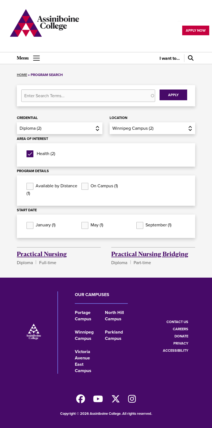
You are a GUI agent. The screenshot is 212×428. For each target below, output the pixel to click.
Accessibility (175, 350)
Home (22, 74)
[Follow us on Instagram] (132, 400)
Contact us (177, 321)
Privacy (180, 343)
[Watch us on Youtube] (98, 400)
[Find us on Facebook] (80, 400)
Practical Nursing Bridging (149, 254)
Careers (180, 329)
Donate (181, 336)
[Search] (189, 58)
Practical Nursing (42, 254)
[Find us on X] (115, 400)
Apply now (196, 30)
